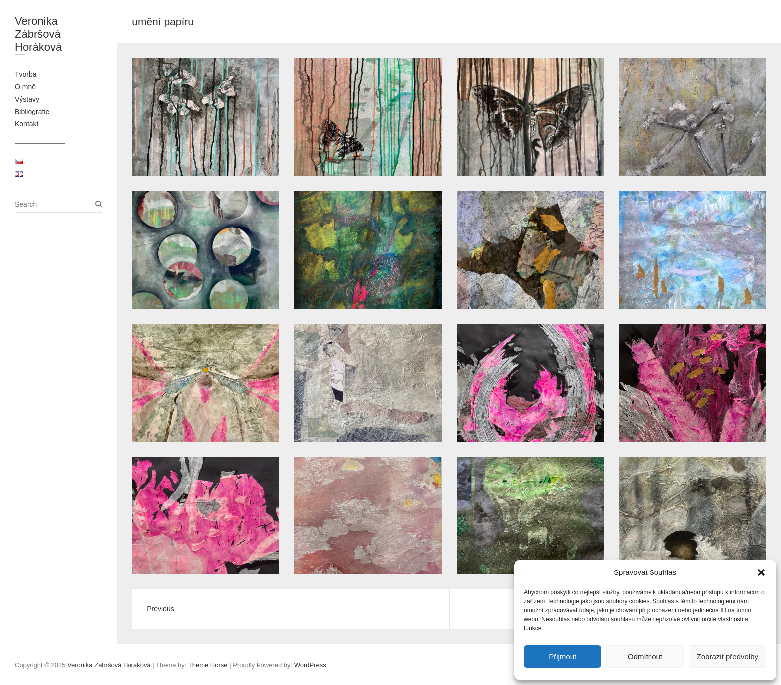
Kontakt (26, 124)
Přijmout (562, 656)
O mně (25, 87)
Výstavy (27, 99)
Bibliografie (32, 111)
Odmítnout (645, 656)
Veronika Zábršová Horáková (38, 34)
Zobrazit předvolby (727, 656)
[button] (761, 572)
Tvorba (26, 74)
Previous (160, 609)
